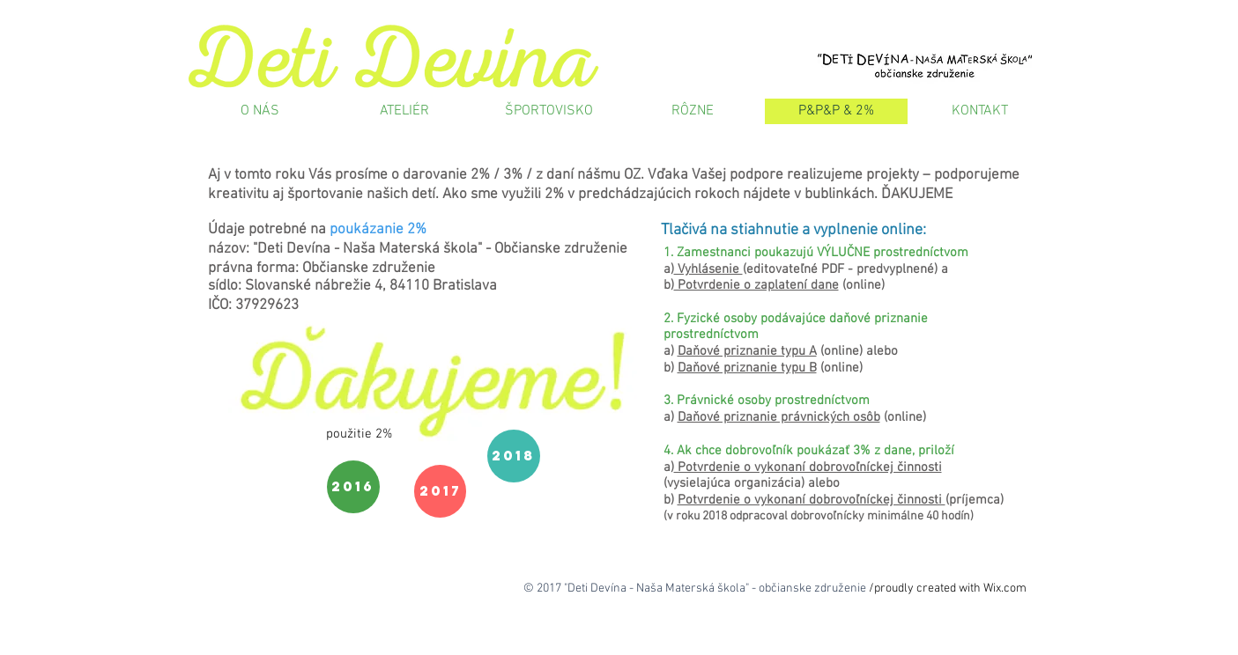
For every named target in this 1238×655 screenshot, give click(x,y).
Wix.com (1005, 588)
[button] (359, 434)
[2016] (353, 486)
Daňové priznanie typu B (747, 368)
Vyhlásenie (708, 269)
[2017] (440, 491)
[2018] (513, 456)
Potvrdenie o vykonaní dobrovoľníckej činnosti (808, 467)
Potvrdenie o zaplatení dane (756, 285)
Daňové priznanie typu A (747, 351)
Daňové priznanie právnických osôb (779, 417)
